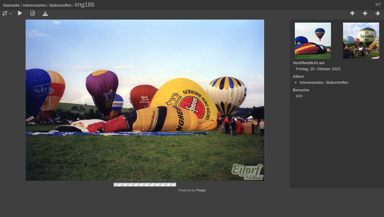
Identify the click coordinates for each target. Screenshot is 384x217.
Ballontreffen (61, 5)
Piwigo (201, 190)
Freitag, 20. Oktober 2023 (318, 69)
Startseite (11, 5)
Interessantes (34, 5)
